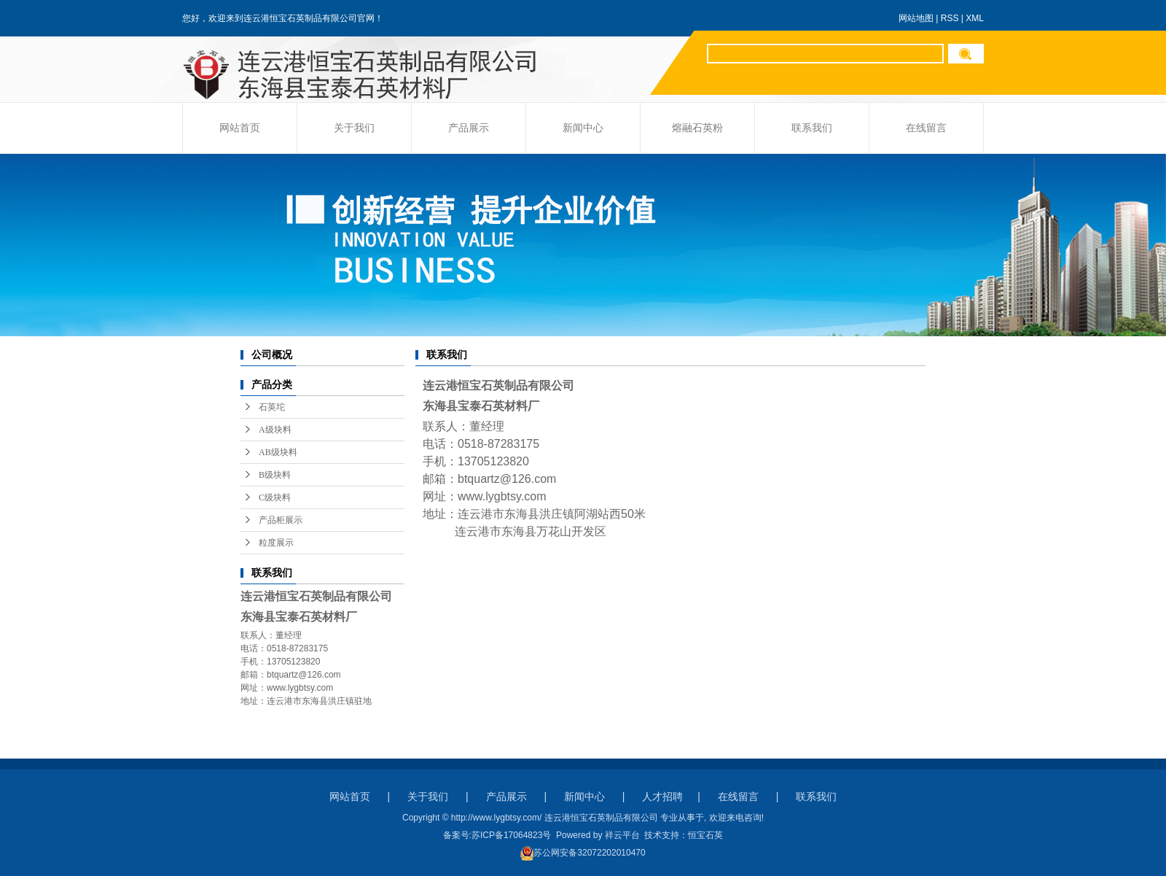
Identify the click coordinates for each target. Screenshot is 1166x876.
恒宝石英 (705, 835)
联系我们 (811, 128)
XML (975, 18)
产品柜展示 (280, 520)
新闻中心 (583, 128)
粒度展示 (276, 543)
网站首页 (239, 128)
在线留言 (926, 128)
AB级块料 (278, 452)
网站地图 (916, 18)
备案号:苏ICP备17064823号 (497, 835)
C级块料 (275, 497)
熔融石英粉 (697, 128)
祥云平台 (622, 835)
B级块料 (275, 475)
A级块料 (275, 430)
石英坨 (272, 407)
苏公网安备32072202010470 (582, 853)
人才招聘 (662, 796)
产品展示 (468, 128)
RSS (950, 18)
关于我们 (354, 128)
